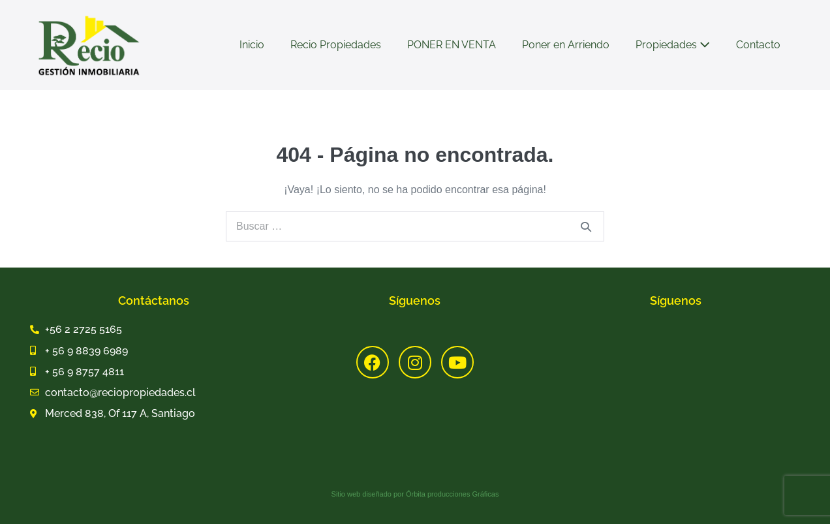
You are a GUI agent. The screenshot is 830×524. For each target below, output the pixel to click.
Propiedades (673, 45)
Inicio (251, 45)
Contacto (758, 45)
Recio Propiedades (335, 45)
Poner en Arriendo (565, 45)
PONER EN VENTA (451, 45)
